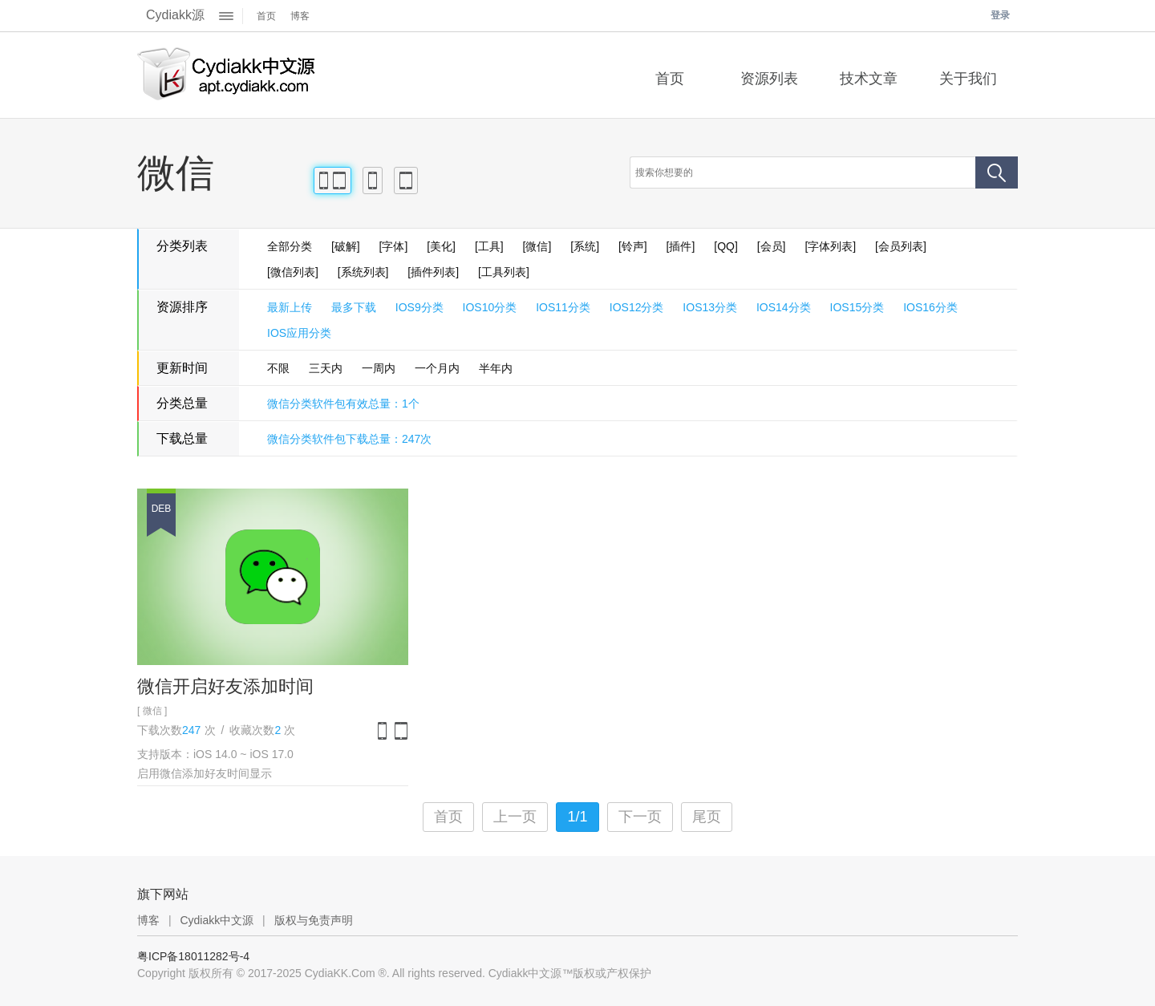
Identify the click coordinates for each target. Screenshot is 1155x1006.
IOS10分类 (490, 307)
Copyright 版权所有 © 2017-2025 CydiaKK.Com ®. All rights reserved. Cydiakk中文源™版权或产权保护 (394, 973)
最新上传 (289, 307)
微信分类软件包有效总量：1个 (343, 403)
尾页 (706, 817)
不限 (278, 368)
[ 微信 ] (152, 710)
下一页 (640, 817)
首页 (266, 16)
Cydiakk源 (175, 15)
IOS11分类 (563, 307)
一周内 (378, 368)
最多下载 (353, 307)
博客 (300, 16)
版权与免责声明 (313, 920)
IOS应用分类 (299, 333)
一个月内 (437, 368)
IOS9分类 (419, 307)
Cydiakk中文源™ (227, 75)
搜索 (996, 172)
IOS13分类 (710, 307)
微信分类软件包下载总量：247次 (349, 438)
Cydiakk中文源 (216, 920)
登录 (1000, 15)
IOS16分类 (930, 307)
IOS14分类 (783, 307)
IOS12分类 (637, 307)
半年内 (496, 368)
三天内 (325, 368)
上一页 (515, 817)
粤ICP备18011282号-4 (193, 956)
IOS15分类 (857, 307)
